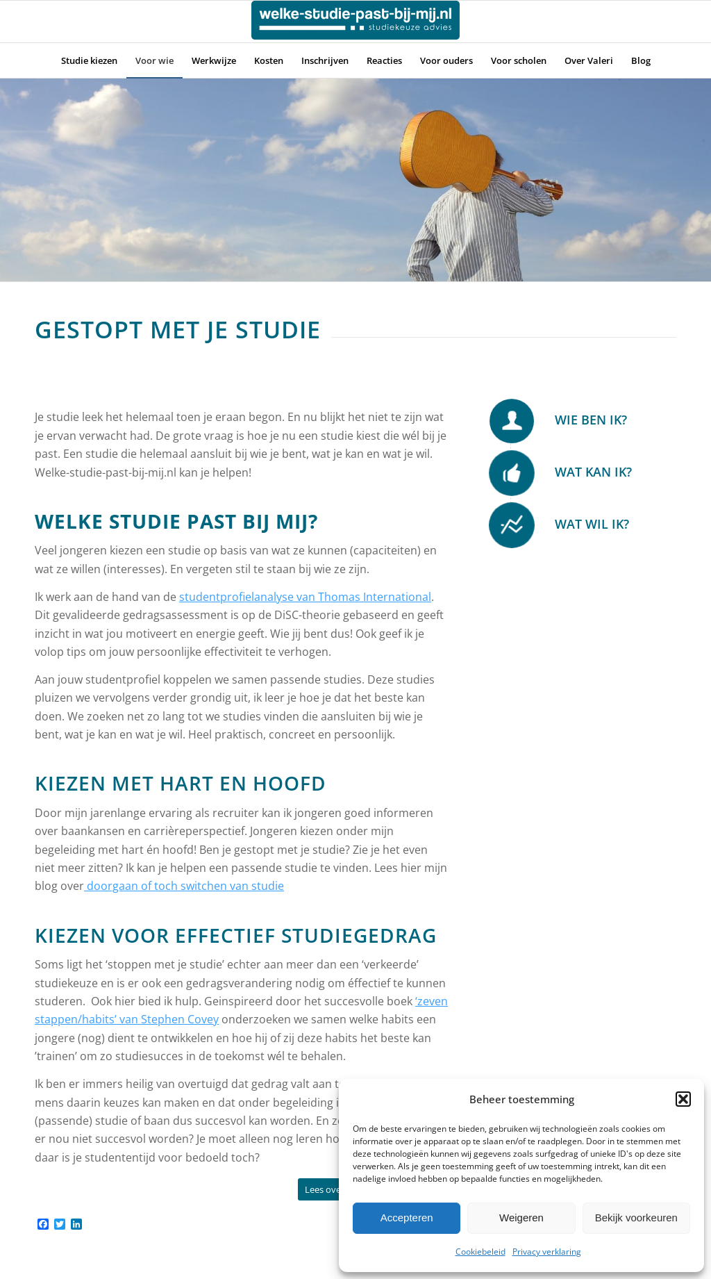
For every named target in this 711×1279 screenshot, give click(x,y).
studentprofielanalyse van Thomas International (305, 596)
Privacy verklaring (546, 1251)
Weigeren (521, 1217)
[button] (683, 1099)
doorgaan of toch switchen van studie (184, 885)
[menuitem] (89, 60)
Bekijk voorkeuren (636, 1217)
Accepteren (406, 1217)
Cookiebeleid (480, 1251)
